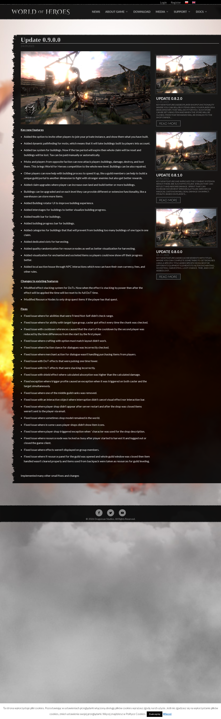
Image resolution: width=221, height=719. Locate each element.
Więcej (168, 104)
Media (160, 11)
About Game (114, 11)
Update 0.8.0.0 (169, 232)
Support (180, 11)
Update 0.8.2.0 (169, 79)
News (96, 11)
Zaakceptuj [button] (154, 714)
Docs (200, 11)
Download (141, 11)
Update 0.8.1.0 (169, 155)
